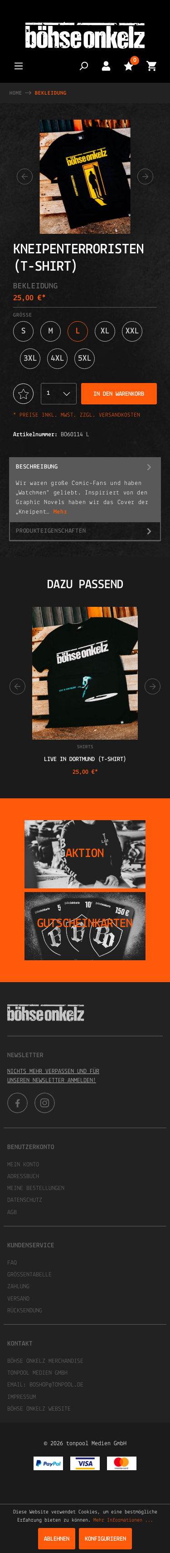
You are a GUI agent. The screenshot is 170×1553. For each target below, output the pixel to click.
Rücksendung (24, 1310)
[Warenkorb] (151, 66)
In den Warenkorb (118, 394)
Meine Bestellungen (35, 1188)
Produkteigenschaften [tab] (85, 531)
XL (105, 331)
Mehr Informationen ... (123, 1520)
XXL (132, 331)
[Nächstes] (145, 177)
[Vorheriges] (25, 177)
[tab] (85, 489)
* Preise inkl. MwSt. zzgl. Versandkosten (76, 415)
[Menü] (18, 66)
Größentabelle (29, 1274)
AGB (12, 1212)
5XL (85, 358)
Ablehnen (56, 1539)
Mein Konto (23, 1164)
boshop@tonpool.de (56, 1385)
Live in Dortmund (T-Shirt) (85, 759)
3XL (30, 358)
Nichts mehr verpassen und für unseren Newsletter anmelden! (53, 1076)
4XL (57, 358)
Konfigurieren (105, 1539)
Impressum (21, 1397)
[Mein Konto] (106, 66)
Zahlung (18, 1286)
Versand (18, 1299)
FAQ (12, 1263)
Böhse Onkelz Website (39, 1409)
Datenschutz (24, 1200)
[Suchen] (83, 66)
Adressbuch (23, 1176)
